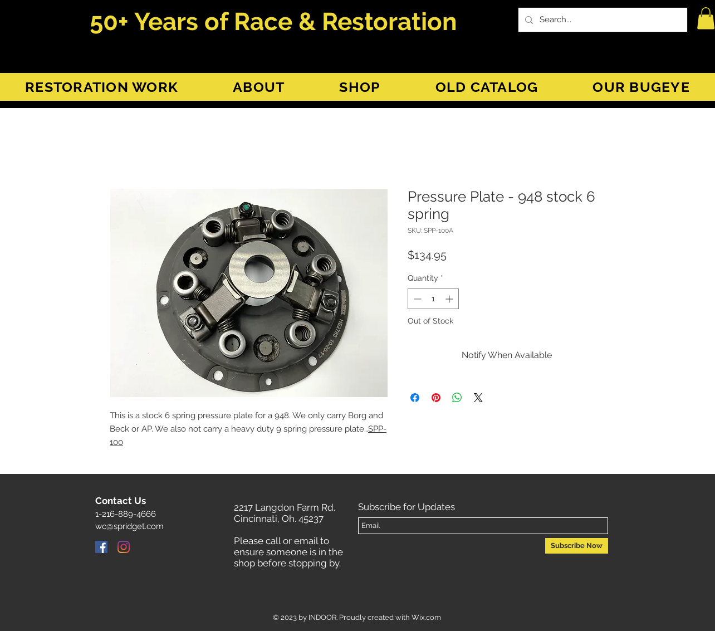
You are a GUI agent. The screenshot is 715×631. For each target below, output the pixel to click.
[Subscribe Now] (576, 546)
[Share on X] (478, 397)
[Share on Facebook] (415, 397)
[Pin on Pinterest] (436, 397)
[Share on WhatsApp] (457, 397)
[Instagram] (123, 547)
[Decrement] (416, 299)
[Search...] (602, 20)
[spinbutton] (433, 299)
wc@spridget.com (129, 526)
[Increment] (450, 299)
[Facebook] (101, 547)
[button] (706, 18)
